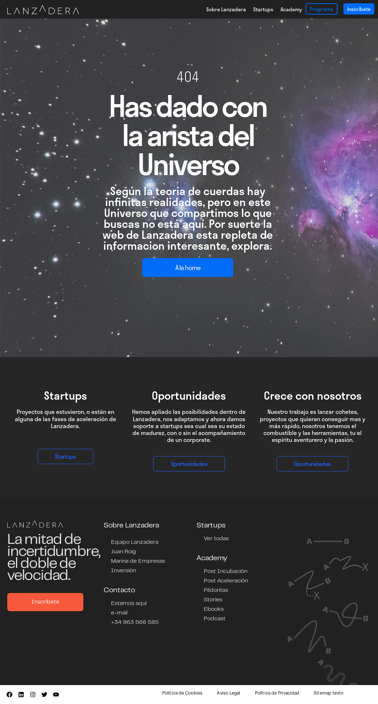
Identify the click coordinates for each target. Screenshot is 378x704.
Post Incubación (225, 571)
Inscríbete (359, 9)
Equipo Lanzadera (134, 542)
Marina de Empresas (138, 561)
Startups (263, 9)
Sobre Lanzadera (226, 9)
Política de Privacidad (277, 693)
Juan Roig (123, 551)
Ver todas (216, 538)
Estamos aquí (129, 603)
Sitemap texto (329, 693)
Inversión (123, 570)
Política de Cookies (182, 693)
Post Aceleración (226, 581)
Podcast (215, 618)
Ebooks (214, 609)
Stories (213, 599)
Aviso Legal (228, 693)
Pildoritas (216, 590)
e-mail (119, 613)
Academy (291, 9)
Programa (321, 9)
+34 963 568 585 (135, 622)
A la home (187, 267)
